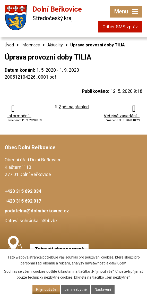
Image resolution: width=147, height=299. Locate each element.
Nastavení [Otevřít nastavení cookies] (103, 289)
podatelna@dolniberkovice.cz (37, 210)
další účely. (117, 263)
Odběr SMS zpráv (120, 26)
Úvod (9, 45)
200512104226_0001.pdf (30, 77)
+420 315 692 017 (23, 201)
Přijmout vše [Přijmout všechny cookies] (46, 289)
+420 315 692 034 (23, 191)
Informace (30, 45)
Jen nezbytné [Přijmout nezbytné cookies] (75, 289)
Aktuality (55, 45)
